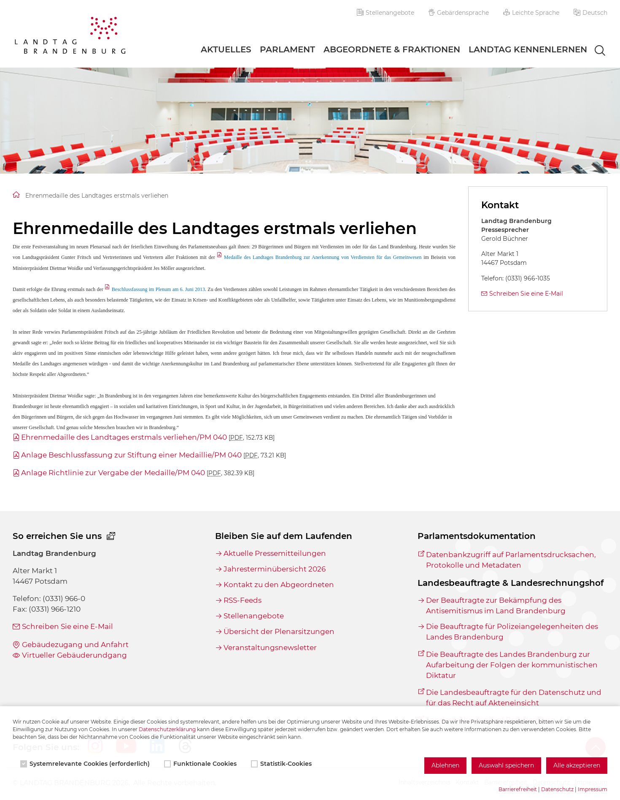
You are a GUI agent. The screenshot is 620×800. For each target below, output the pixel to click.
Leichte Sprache (531, 12)
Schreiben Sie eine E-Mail (526, 293)
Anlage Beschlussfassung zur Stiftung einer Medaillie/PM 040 (153, 455)
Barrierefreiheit (518, 789)
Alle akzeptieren (576, 765)
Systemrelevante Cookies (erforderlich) (86, 763)
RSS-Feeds (242, 600)
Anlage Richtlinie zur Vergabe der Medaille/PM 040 (137, 472)
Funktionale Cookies (201, 763)
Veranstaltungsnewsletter (270, 647)
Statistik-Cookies (282, 763)
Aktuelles (226, 49)
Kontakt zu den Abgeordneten (279, 584)
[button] (590, 12)
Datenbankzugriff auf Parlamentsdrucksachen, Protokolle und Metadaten (511, 559)
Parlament (287, 49)
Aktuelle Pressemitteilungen (275, 553)
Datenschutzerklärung (167, 729)
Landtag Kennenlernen (528, 49)
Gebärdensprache (459, 12)
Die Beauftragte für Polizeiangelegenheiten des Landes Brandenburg (512, 631)
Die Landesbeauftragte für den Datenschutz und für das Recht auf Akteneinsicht (513, 697)
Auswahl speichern (506, 765)
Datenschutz (557, 789)
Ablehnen (445, 765)
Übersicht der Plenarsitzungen (279, 631)
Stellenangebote (385, 12)
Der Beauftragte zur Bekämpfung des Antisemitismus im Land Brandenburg (496, 605)
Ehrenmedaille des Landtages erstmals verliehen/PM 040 (148, 437)
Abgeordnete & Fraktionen (391, 49)
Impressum (592, 789)
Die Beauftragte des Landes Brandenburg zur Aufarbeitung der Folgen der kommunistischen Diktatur (512, 665)
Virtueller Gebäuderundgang (74, 655)
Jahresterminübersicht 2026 (275, 569)
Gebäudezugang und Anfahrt (75, 644)
